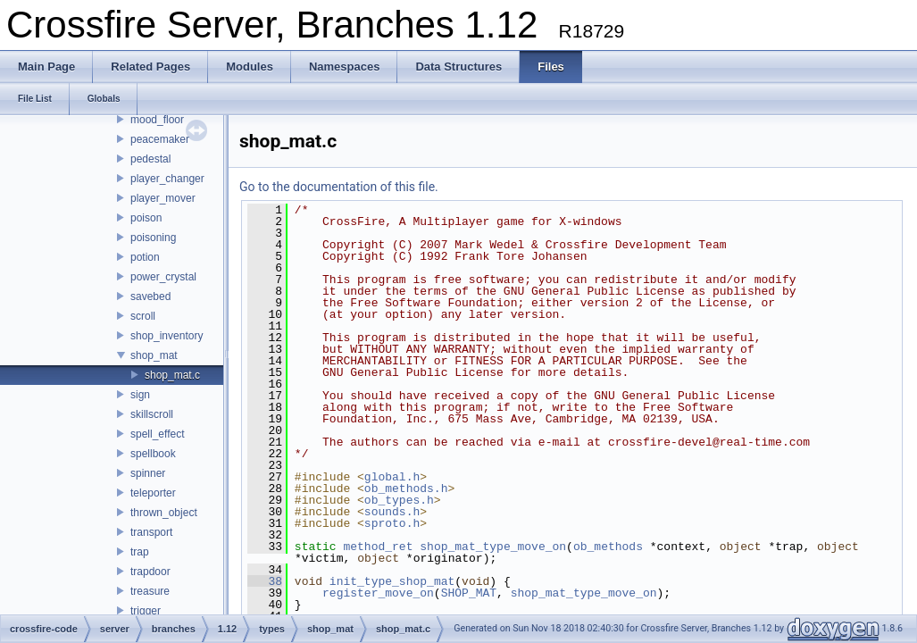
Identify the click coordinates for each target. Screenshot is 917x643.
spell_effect (157, 434)
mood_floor (157, 119)
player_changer (167, 178)
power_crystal (163, 277)
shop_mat (154, 355)
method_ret (378, 547)
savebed (150, 296)
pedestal (150, 159)
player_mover (163, 198)
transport (151, 532)
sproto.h (392, 523)
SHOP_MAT (468, 593)
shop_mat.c (172, 375)
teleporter (153, 493)
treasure (150, 591)
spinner (147, 473)
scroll (142, 316)
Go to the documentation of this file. (338, 187)
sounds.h (392, 512)
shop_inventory (166, 336)
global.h (392, 477)
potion (145, 257)
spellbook (153, 453)
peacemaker (159, 139)
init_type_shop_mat (391, 581)
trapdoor (150, 571)
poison (146, 218)
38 (264, 581)
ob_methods (608, 547)
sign (140, 394)
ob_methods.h (406, 488)
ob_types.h (399, 500)
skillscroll (151, 414)
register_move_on (378, 593)
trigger (145, 611)
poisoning (153, 237)
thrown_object (163, 512)
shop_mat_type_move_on (493, 547)
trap (139, 552)
